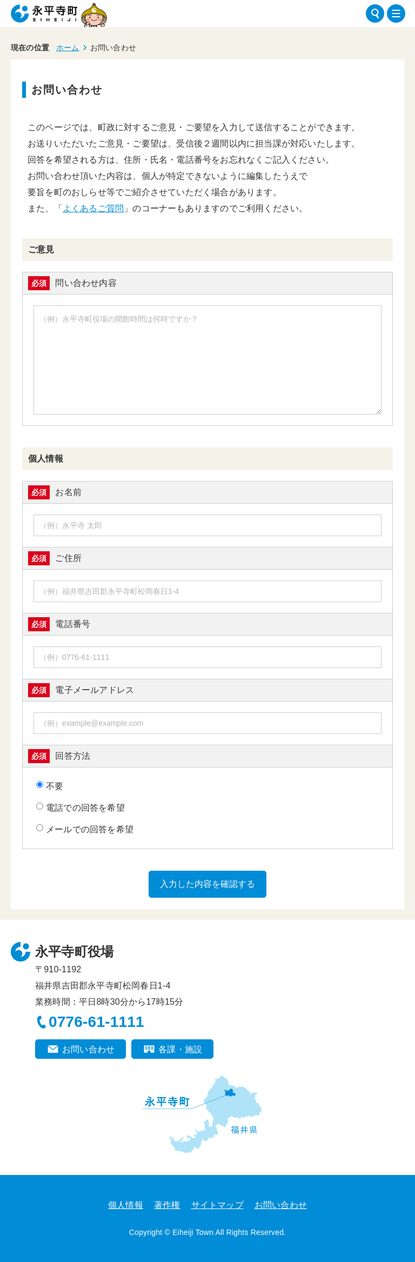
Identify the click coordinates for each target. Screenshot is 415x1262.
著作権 (167, 1205)
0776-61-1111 (96, 1021)
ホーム (67, 47)
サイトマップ (217, 1205)
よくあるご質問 (93, 208)
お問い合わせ (88, 1049)
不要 (49, 786)
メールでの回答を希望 (84, 829)
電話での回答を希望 (80, 807)
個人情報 (125, 1205)
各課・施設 (180, 1049)
